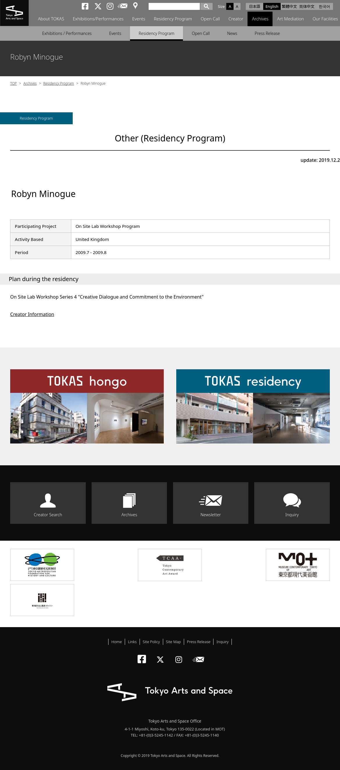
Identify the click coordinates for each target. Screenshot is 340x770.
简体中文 (306, 6)
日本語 (254, 6)
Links (132, 641)
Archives (260, 19)
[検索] (176, 6)
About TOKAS (51, 19)
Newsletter (210, 514)
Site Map (173, 641)
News (232, 33)
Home (116, 641)
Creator (236, 19)
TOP (13, 83)
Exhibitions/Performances (98, 19)
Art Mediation (290, 19)
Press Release (267, 33)
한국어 (324, 6)
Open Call (210, 19)
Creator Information (32, 314)
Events (138, 19)
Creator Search (48, 514)
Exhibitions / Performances (67, 33)
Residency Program (173, 19)
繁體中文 (289, 6)
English (272, 6)
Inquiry (292, 514)
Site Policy (151, 641)
